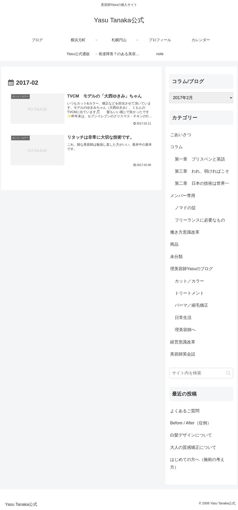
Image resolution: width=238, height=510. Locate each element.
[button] (228, 373)
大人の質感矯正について (193, 447)
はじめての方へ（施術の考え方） (197, 463)
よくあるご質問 (184, 411)
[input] (201, 373)
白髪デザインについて (191, 435)
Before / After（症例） (190, 423)
